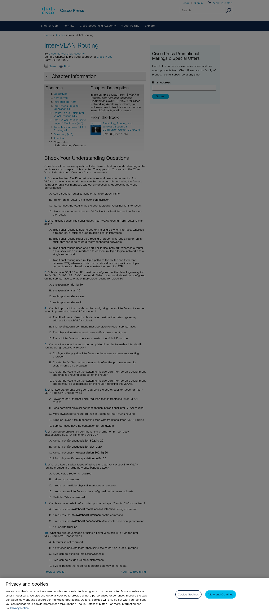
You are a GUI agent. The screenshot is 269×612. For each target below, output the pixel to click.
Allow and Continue (221, 598)
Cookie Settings (188, 598)
